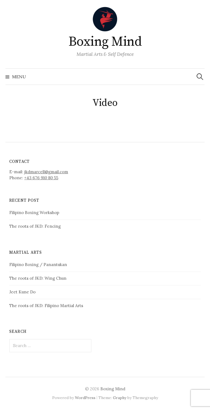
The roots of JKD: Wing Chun (37, 278)
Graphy (119, 397)
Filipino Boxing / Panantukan (38, 264)
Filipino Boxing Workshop (34, 212)
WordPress (85, 397)
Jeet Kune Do (22, 291)
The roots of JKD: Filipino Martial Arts (46, 305)
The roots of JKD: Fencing (35, 226)
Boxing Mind (105, 42)
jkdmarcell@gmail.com (46, 171)
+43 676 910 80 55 (41, 177)
